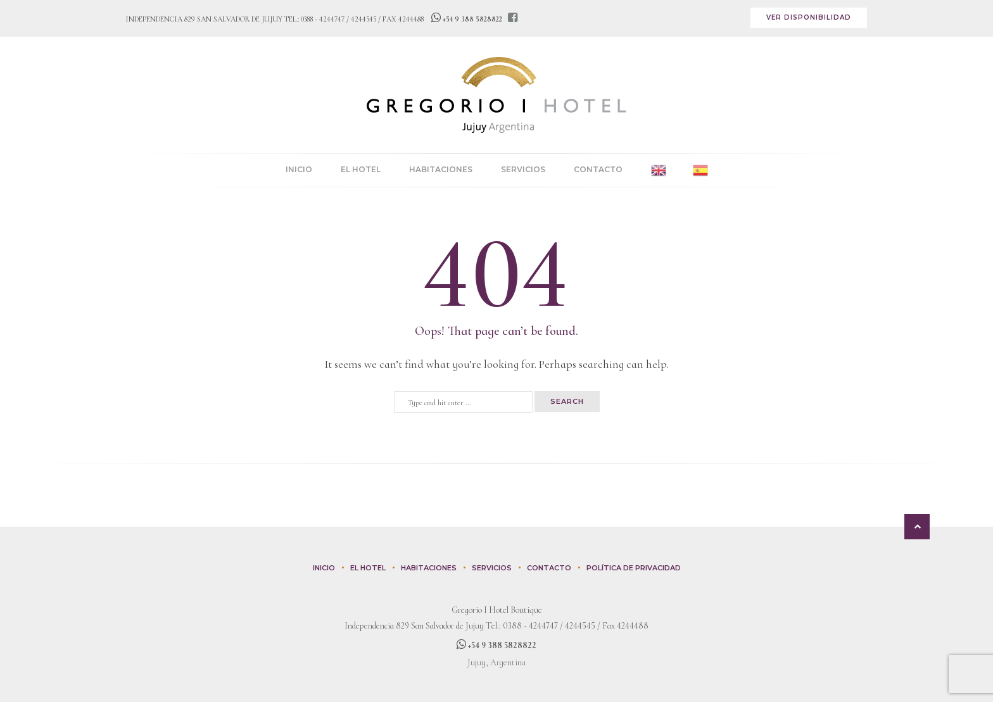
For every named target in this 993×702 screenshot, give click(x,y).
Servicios (523, 169)
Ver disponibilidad (808, 17)
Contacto (598, 169)
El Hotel (361, 169)
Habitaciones (440, 169)
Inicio (299, 169)
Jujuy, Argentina (496, 662)
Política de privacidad (633, 567)
